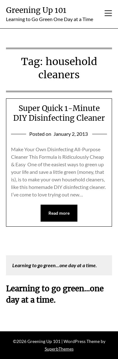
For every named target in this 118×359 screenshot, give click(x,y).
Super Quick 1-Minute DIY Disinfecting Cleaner (59, 113)
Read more (59, 213)
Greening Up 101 (36, 10)
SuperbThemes (59, 348)
